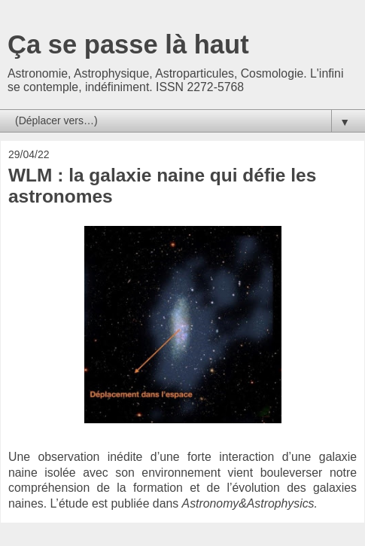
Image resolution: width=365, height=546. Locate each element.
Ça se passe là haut (128, 44)
